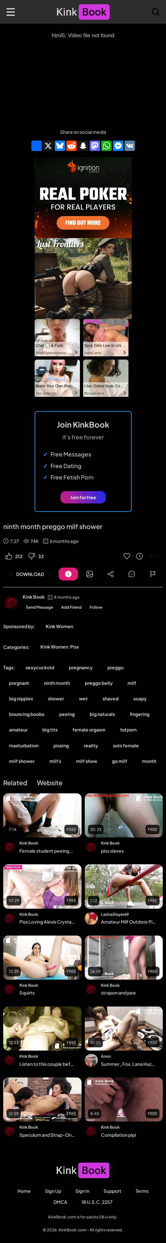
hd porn (128, 729)
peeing (67, 714)
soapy (140, 698)
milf (131, 683)
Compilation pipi (118, 1135)
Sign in (82, 1191)
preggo (115, 667)
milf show (86, 761)
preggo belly (99, 683)
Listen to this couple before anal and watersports (47, 1064)
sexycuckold (40, 667)
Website (49, 782)
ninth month (57, 683)
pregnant (19, 683)
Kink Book (34, 597)
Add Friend (71, 607)
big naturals (102, 714)
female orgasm (88, 729)
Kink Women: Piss (59, 647)
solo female (126, 745)
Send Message (39, 607)
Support (112, 1191)
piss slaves (112, 851)
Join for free (83, 497)
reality (91, 745)
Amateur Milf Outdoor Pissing (129, 922)
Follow (96, 607)
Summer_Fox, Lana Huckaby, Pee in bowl (129, 1064)
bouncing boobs (26, 714)
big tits (50, 729)
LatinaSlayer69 (115, 914)
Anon (106, 1056)
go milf (119, 761)
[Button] (68, 574)
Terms (142, 1191)
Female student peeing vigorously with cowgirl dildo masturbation (47, 851)
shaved (110, 698)
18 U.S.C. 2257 (97, 1202)
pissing (61, 745)
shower (56, 698)
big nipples (21, 698)
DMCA (60, 1202)
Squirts (27, 993)
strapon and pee (118, 993)
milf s (55, 761)
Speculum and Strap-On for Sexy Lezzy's (47, 1135)
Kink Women (59, 626)
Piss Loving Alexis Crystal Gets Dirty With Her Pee (47, 922)
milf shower (22, 761)
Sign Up (53, 1191)
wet (83, 698)
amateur (18, 729)
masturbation (24, 745)
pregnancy (81, 667)
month (149, 761)
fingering (139, 714)
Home (24, 1191)
